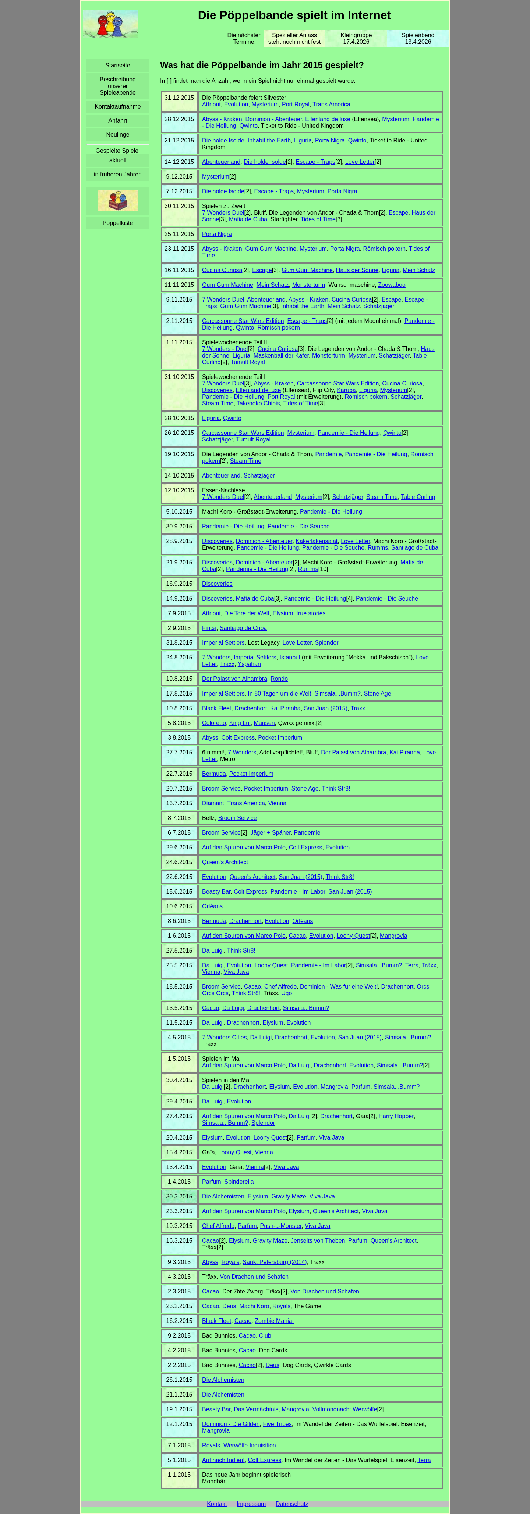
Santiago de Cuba (414, 548)
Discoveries (217, 390)
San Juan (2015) (325, 708)
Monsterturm (308, 285)
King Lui (240, 723)
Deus (229, 1306)
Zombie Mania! (274, 1321)
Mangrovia (393, 936)
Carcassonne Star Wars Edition (243, 321)
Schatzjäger (379, 306)
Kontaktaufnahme (118, 106)
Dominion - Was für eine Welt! (339, 986)
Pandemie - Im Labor (298, 891)
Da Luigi (213, 950)
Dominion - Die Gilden (231, 1424)
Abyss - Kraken (222, 119)
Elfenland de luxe (327, 119)
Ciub (265, 1335)
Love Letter (360, 162)
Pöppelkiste (118, 223)
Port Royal (296, 104)
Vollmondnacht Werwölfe (344, 1409)
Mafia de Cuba (248, 219)
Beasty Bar (216, 891)
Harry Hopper (395, 1116)
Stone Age (377, 693)
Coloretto (214, 723)
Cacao (297, 936)
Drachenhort (250, 708)
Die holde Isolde (223, 140)
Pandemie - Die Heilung (233, 397)
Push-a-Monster (281, 1226)
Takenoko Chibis (258, 403)
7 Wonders (216, 657)
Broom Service (221, 788)
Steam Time (217, 403)
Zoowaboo (392, 285)
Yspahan (249, 664)
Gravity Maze (289, 1196)
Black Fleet (216, 708)
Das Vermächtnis (256, 1409)
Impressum (251, 1504)
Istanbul (290, 657)
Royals (231, 1262)
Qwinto (248, 126)
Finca (209, 628)
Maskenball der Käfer (281, 355)
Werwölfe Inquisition (249, 1445)
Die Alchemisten (223, 1196)
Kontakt (217, 1504)
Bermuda (214, 774)
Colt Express (238, 738)
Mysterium (265, 104)
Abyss (210, 738)
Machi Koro (254, 1306)
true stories (310, 613)
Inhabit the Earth (269, 140)
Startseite (117, 65)
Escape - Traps (316, 162)
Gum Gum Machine (270, 249)
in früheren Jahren (118, 174)
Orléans (212, 906)
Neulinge (117, 134)
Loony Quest (353, 936)
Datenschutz (292, 1504)
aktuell (117, 160)
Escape (398, 213)
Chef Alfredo (280, 986)
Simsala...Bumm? (337, 693)
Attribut (211, 104)
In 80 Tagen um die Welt (279, 693)
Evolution (236, 104)
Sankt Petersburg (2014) (275, 1262)
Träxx (227, 664)
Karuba (346, 390)
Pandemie (328, 454)
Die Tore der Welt (246, 613)
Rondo (279, 679)
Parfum (361, 1087)
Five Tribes (277, 1424)
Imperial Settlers (223, 643)
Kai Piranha (285, 708)
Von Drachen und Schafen (254, 1277)
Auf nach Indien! (223, 1460)
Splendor (327, 643)
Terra (411, 965)
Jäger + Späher (271, 833)
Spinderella (239, 1182)
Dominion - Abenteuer (273, 119)
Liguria (303, 140)
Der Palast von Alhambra (234, 679)
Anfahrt (117, 120)
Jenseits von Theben (318, 1240)
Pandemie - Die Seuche (299, 526)
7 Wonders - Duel (225, 349)
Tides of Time (318, 219)
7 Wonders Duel (223, 213)
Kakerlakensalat (317, 541)
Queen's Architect (225, 862)
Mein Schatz (419, 270)
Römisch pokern (384, 249)
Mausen (264, 723)
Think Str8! (336, 788)
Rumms (378, 548)
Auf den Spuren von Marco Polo (244, 847)
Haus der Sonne (357, 270)
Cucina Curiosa (222, 270)
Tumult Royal (247, 362)
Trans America (331, 104)
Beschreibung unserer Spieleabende (118, 86)
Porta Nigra (330, 140)
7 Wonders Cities (224, 1037)
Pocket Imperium (280, 738)
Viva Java (236, 972)
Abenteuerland (221, 162)
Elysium (283, 613)
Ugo (286, 993)
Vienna (277, 803)
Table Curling (418, 497)
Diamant (213, 803)
